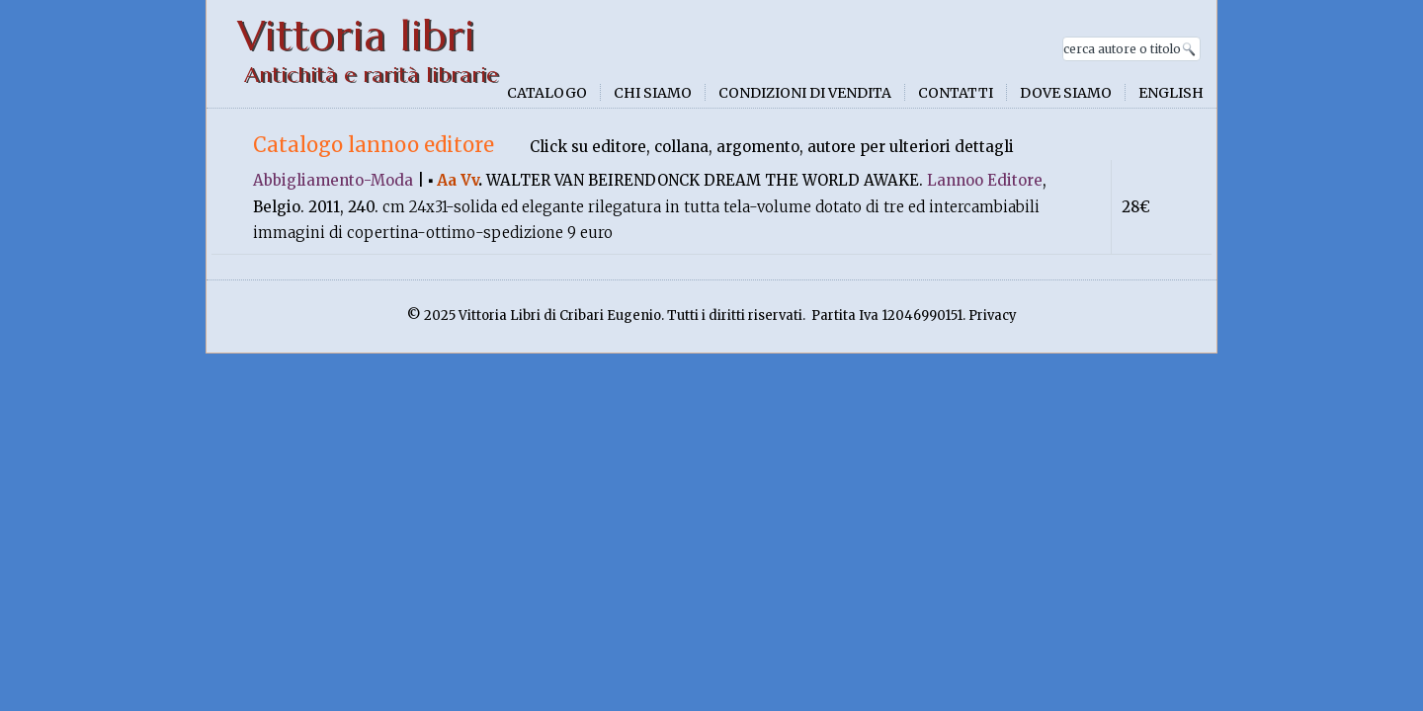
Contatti (955, 93)
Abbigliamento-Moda (333, 180)
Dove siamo (1066, 93)
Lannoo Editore (985, 180)
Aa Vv (457, 180)
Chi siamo (653, 93)
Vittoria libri (356, 36)
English (1171, 93)
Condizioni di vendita (804, 93)
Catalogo (547, 93)
